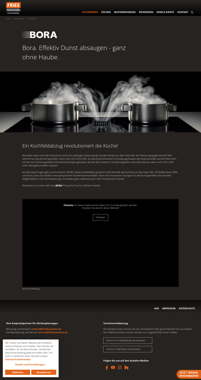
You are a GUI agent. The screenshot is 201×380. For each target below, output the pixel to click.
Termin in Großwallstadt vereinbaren (125, 340)
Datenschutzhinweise (17, 359)
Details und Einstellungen (30, 364)
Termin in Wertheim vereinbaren (123, 349)
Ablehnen (17, 372)
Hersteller (32, 18)
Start (8, 18)
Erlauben (100, 217)
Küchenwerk (19, 18)
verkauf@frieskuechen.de (46, 329)
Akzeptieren (44, 372)
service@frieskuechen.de (53, 332)
